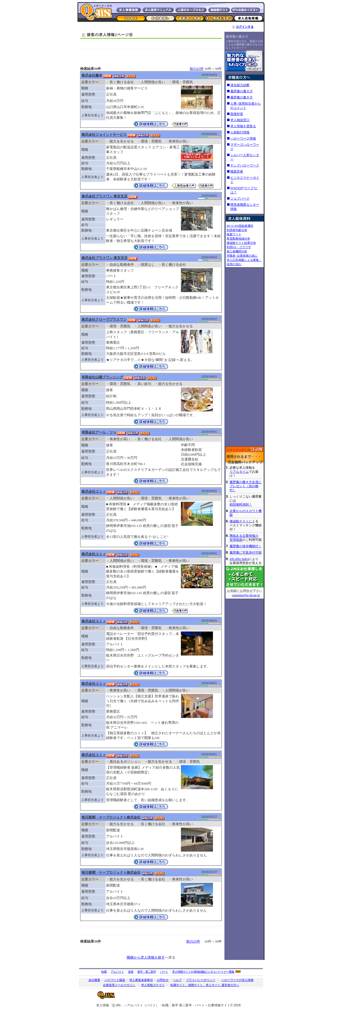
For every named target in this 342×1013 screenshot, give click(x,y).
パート (164, 971)
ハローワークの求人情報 (237, 980)
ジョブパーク (240, 198)
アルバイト (117, 971)
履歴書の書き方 (237, 36)
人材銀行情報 (240, 132)
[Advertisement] (150, 45)
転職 (104, 971)
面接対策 (236, 114)
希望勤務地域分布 (238, 238)
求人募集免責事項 (141, 980)
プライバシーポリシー (200, 980)
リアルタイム (239, 472)
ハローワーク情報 (243, 138)
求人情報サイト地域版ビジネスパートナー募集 (203, 971)
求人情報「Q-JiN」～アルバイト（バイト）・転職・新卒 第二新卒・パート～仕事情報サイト (163, 1005)
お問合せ (163, 980)
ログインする (245, 26)
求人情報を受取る (243, 126)
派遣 (130, 971)
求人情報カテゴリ (153, 985)
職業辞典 (236, 171)
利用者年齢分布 (237, 230)
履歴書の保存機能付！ (246, 546)
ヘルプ (177, 980)
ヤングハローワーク (244, 165)
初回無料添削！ (241, 504)
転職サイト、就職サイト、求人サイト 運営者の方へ (204, 985)
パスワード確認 (114, 980)
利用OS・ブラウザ (239, 247)
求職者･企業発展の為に (242, 255)
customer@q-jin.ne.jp (246, 595)
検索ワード (234, 234)
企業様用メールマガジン (119, 985)
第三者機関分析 (237, 251)
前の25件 (197, 69)
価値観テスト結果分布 (241, 242)
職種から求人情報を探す (146, 957)
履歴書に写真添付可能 (246, 552)
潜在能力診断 (240, 85)
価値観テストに (241, 521)
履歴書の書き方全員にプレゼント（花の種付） (246, 486)
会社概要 (94, 980)
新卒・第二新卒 (146, 971)
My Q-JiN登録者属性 (240, 225)
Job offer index (239, 559)
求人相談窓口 (240, 120)
